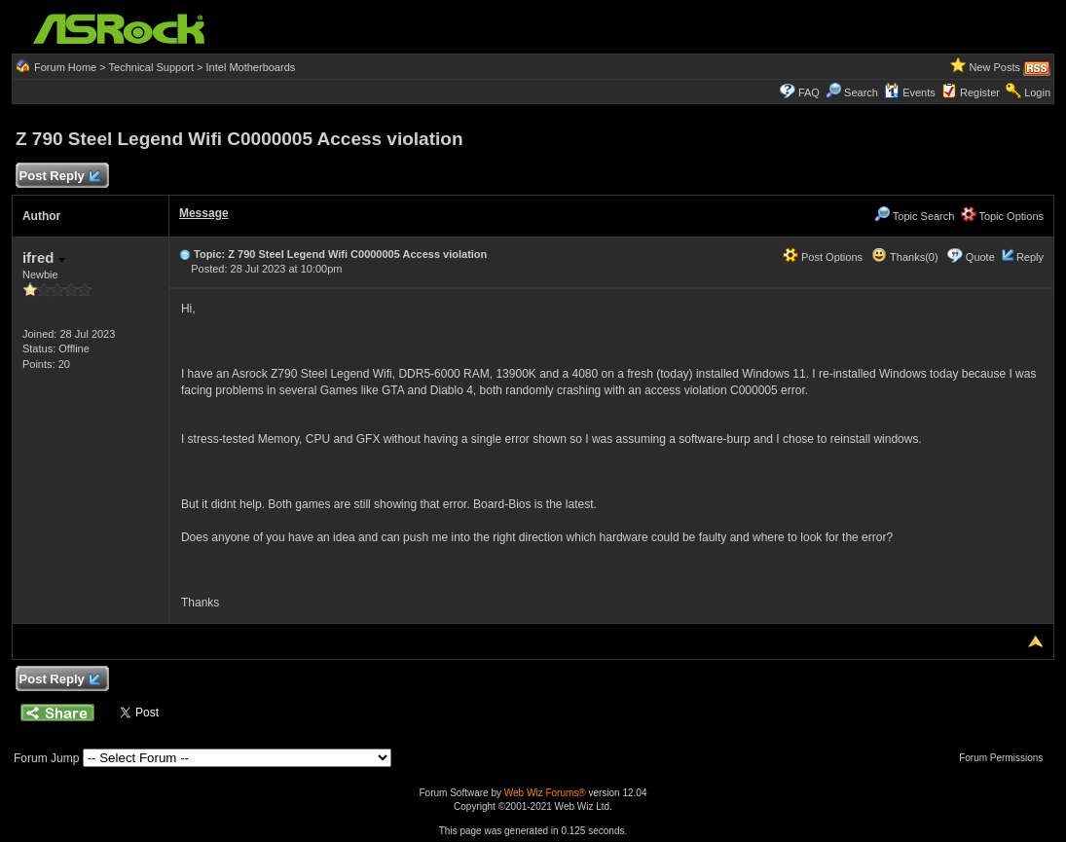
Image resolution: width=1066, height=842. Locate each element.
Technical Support (151, 67)
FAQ (809, 92)
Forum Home (65, 67)
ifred (43, 257)
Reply (1030, 257)
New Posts (994, 67)
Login (1037, 92)
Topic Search (914, 216)
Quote (980, 257)
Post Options (823, 257)
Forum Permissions (1005, 757)
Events (910, 92)
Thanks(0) (904, 257)
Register (980, 92)
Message (204, 213)
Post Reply (59, 176)
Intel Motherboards (251, 67)
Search (861, 92)
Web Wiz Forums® (545, 792)
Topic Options (1003, 216)
